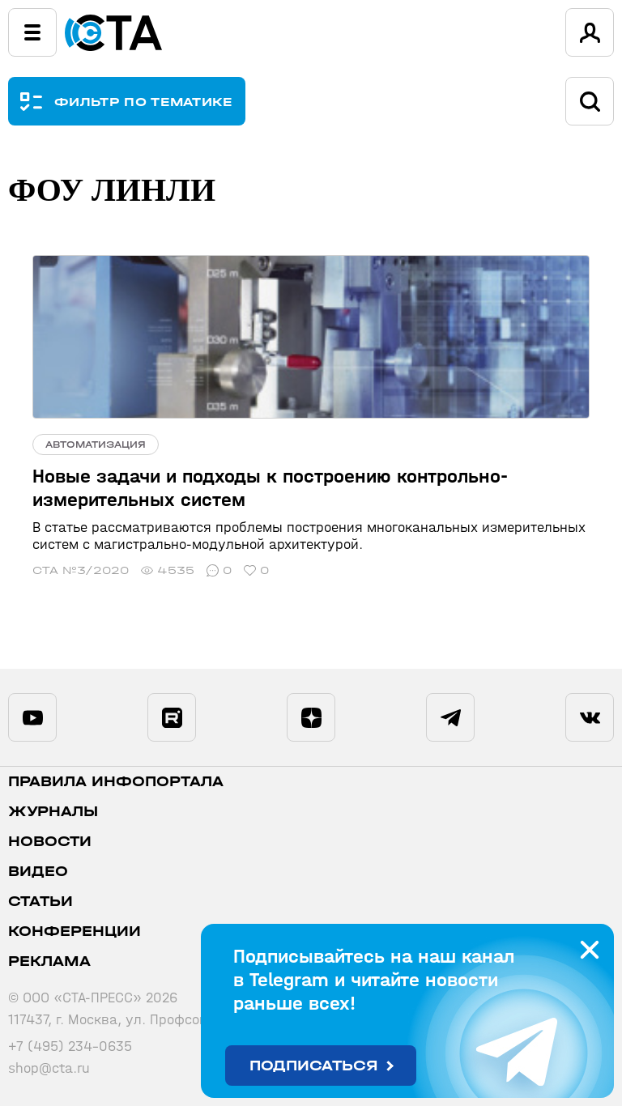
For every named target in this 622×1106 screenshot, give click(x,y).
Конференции (74, 931)
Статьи (40, 901)
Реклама (49, 961)
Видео (38, 871)
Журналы (53, 811)
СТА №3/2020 (80, 570)
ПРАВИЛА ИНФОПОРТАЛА (116, 781)
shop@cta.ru (49, 1068)
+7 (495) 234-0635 (70, 1046)
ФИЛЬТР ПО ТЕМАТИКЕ (143, 101)
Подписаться (313, 1065)
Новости (50, 841)
